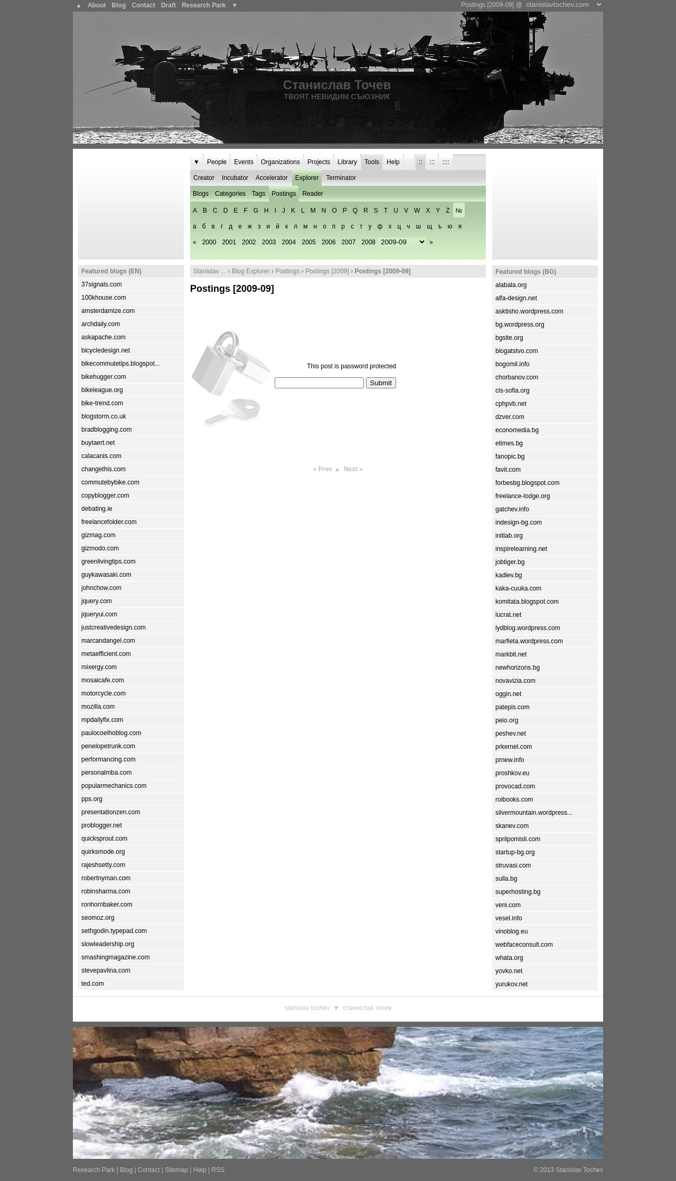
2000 (209, 242)
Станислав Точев (337, 85)
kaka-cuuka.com (518, 588)
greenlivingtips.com (108, 561)
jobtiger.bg (509, 562)
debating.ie (96, 508)
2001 (229, 242)
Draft (168, 5)
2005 (309, 242)
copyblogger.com (105, 495)
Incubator (235, 178)
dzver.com (509, 417)
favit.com (508, 469)
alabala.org (511, 285)
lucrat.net (508, 614)
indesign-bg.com (518, 522)
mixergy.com (99, 667)
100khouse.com (103, 297)
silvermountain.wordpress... (533, 812)
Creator (203, 178)
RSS (217, 1170)
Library (347, 162)
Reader (312, 193)
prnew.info (509, 760)
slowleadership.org (107, 944)
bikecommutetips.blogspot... (120, 363)
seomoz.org (98, 917)
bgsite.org (509, 337)
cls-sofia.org (512, 390)
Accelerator (272, 178)
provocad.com (515, 786)
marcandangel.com (108, 640)
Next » (353, 469)
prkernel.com (513, 746)
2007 (349, 242)
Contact (143, 5)
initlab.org (509, 535)
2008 (368, 242)
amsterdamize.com (108, 311)
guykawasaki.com (106, 574)
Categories (230, 193)
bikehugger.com (103, 376)
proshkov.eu (512, 773)
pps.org (91, 799)
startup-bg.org (515, 852)
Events (243, 162)
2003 (269, 242)
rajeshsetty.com (103, 865)
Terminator (341, 178)
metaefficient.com (106, 654)
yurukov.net (511, 984)
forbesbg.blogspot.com (527, 483)
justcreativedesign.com (113, 627)
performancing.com (108, 759)
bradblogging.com (106, 429)
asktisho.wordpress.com (529, 311)
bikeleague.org (102, 390)
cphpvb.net (511, 403)
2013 (547, 1170)
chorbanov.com (516, 377)
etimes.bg (509, 443)
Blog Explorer (251, 271)
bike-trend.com (102, 403)
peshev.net (510, 733)
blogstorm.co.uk (103, 416)
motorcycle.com (103, 693)
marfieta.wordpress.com (529, 641)
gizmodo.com (100, 548)
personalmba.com (106, 772)
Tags (258, 193)
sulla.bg (506, 878)
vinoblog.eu (511, 931)
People (217, 162)
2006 (329, 242)
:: (420, 162)
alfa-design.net (516, 298)
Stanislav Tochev (307, 1008)
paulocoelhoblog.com (111, 733)
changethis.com (103, 469)
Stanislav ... (209, 271)
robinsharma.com (105, 891)
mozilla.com (98, 706)
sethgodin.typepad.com (114, 931)
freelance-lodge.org (522, 496)
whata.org (509, 957)
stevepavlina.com (105, 970)
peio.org (506, 720)
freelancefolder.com (109, 522)
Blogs (201, 193)
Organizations (280, 162)
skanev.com (512, 826)
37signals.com (101, 284)
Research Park (204, 5)
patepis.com (512, 707)
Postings (283, 193)
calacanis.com (101, 456)
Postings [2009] (327, 271)
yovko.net (508, 971)
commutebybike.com (110, 482)
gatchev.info (512, 509)
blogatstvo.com (516, 351)
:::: (445, 162)
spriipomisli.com (517, 839)
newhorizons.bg (517, 667)
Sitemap (176, 1170)
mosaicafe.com (102, 680)
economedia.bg (517, 430)
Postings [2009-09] (232, 288)
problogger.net (101, 825)
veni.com (508, 905)
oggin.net (508, 694)
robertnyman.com (105, 878)
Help (393, 162)
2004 (289, 242)
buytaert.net (98, 442)
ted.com (92, 983)
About (97, 5)
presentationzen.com (110, 812)
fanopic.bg (509, 456)
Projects (318, 162)
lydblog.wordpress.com (527, 628)
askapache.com (103, 337)
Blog (119, 5)
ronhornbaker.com (107, 904)
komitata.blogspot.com (527, 601)
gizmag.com (98, 535)
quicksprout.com (104, 838)
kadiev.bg (508, 575)
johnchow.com (101, 588)
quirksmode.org (103, 851)
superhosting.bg (517, 892)
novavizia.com (515, 680)
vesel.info (508, 918)
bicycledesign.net (105, 350)
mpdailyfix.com (102, 719)
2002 (249, 242)
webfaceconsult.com (524, 944)
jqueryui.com (99, 614)
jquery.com (96, 601)
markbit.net (511, 654)
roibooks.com (514, 799)
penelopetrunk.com (108, 746)
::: (432, 162)
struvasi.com (513, 865)
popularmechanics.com (113, 785)
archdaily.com (100, 324)
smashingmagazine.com (115, 957)
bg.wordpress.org (519, 324)
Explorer (307, 178)
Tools (371, 162)
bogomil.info (512, 364)
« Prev (322, 469)
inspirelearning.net (521, 549)
